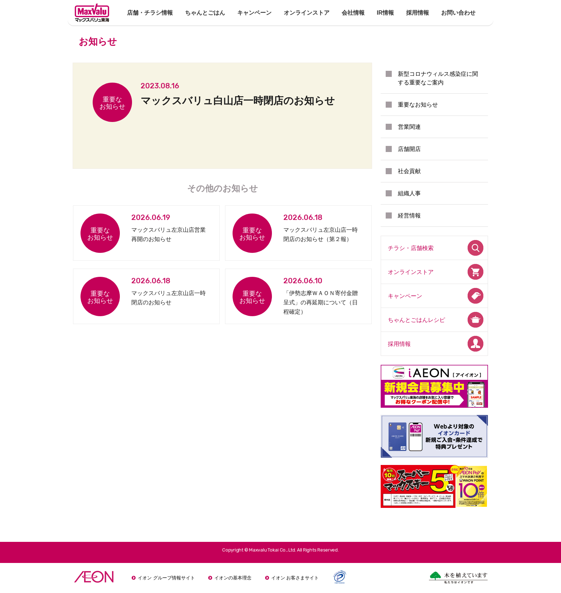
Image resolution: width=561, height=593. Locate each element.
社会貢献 (409, 171)
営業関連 (409, 127)
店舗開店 (409, 149)
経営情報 (409, 215)
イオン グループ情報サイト (166, 577)
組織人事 (409, 193)
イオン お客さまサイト (295, 577)
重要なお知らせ (418, 105)
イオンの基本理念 (233, 577)
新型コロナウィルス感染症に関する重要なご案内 (438, 78)
